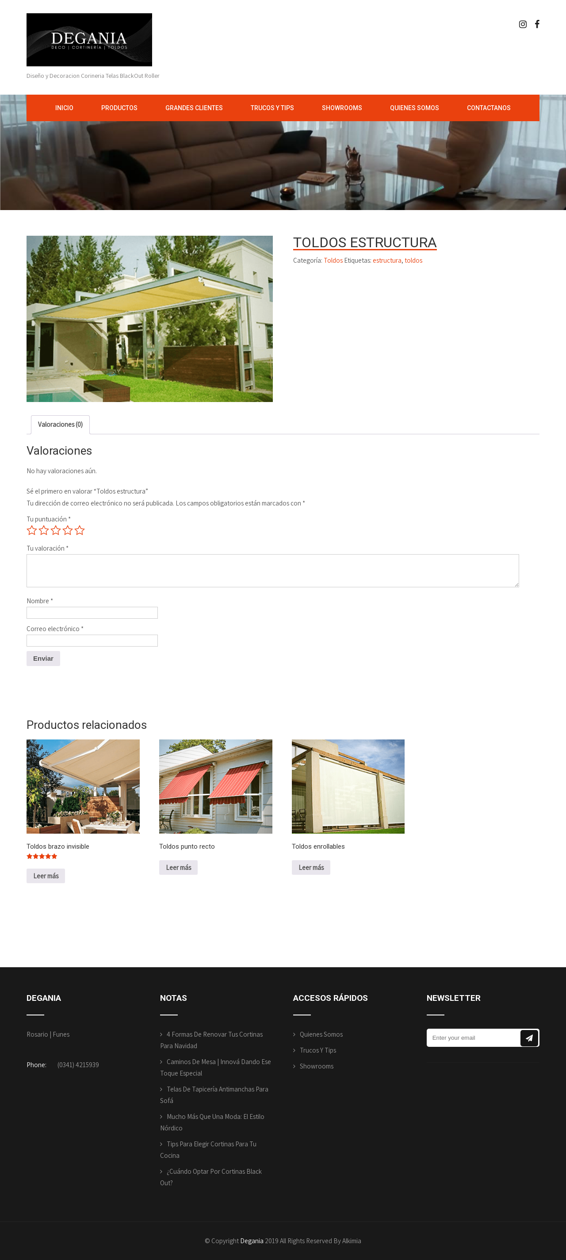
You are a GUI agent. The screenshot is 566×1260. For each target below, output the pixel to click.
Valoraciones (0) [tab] (60, 424)
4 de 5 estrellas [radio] (67, 530)
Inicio (64, 107)
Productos (119, 107)
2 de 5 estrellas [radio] (43, 530)
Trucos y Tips (272, 107)
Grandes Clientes (194, 107)
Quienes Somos (414, 107)
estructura (387, 260)
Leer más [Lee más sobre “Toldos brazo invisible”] (45, 876)
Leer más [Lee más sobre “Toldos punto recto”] (178, 867)
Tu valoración (48, 548)
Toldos (333, 260)
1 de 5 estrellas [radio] (32, 530)
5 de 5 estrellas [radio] (79, 530)
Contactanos (489, 107)
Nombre (40, 601)
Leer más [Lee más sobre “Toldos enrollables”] (311, 867)
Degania (252, 1241)
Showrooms (342, 107)
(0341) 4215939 (78, 1065)
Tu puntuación (49, 519)
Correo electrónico (55, 628)
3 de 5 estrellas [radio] (55, 530)
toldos (413, 260)
